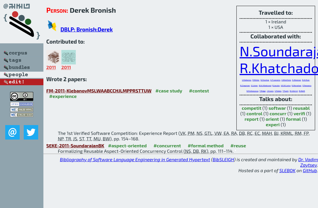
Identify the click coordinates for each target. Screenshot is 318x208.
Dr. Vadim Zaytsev (308, 162)
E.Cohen (254, 85)
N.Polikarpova (252, 91)
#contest (199, 90)
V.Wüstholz (286, 80)
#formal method (206, 145)
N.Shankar (264, 80)
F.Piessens (306, 85)
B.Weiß (302, 91)
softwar (277, 108)
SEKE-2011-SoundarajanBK (75, 145)
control (254, 113)
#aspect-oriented (127, 145)
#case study (168, 90)
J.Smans (270, 91)
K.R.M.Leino (286, 85)
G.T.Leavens (275, 80)
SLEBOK (287, 170)
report (251, 119)
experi (273, 124)
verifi (299, 113)
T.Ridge (263, 91)
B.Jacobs (276, 85)
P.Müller (255, 80)
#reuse (238, 145)
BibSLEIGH (223, 159)
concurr (277, 113)
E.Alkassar (296, 80)
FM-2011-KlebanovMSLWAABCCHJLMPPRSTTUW (99, 90)
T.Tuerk (286, 91)
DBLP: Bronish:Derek (86, 29)
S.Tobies (278, 91)
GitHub (310, 170)
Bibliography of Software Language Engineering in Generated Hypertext (135, 159)
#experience (63, 96)
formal (293, 119)
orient (272, 119)
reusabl (301, 108)
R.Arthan (306, 80)
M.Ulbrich (294, 91)
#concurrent (167, 145)
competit (251, 108)
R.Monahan (297, 85)
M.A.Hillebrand (265, 85)
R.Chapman (245, 85)
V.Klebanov (246, 80)
